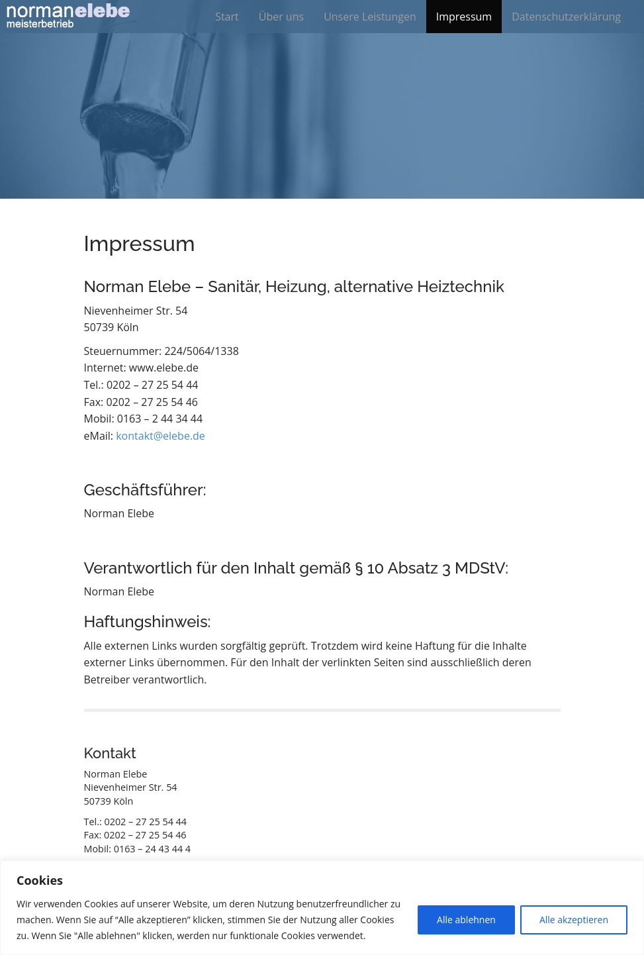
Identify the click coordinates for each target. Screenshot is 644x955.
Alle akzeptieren (573, 919)
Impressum (464, 16)
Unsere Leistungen (370, 16)
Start (227, 16)
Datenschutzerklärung (566, 16)
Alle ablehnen (466, 919)
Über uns (281, 16)
